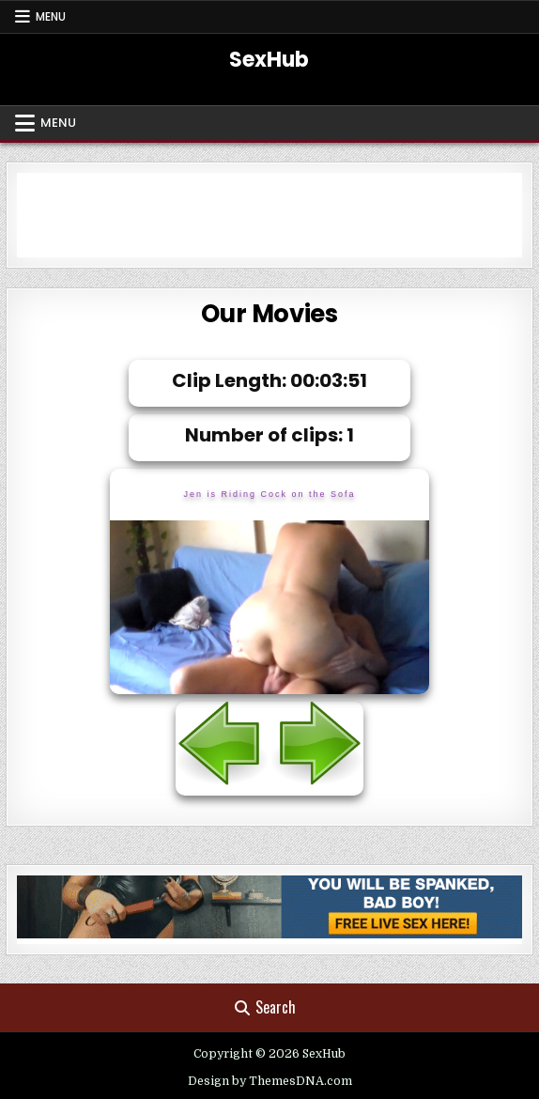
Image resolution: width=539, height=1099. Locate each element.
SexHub (269, 59)
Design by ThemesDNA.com (270, 1081)
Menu (51, 16)
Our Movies (269, 314)
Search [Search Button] (265, 1007)
